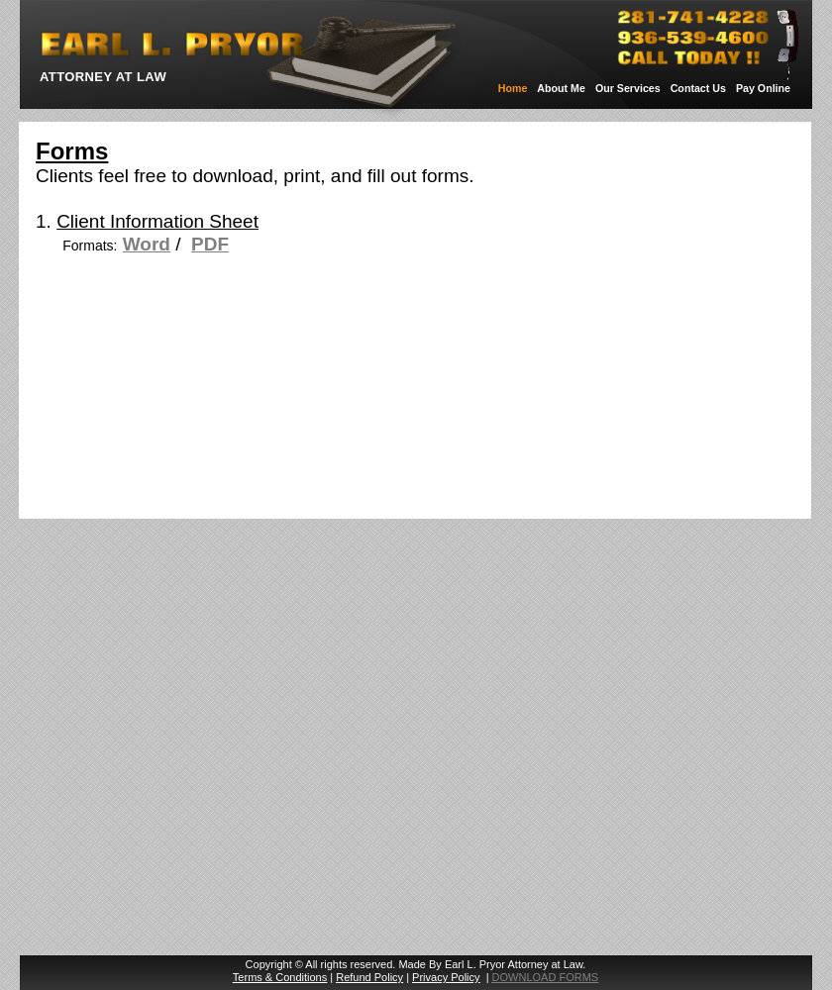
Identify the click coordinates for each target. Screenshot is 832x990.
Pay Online (763, 88)
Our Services (628, 88)
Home (513, 88)
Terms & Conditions (280, 977)
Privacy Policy (445, 977)
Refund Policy (369, 977)
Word (146, 244)
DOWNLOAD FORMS (545, 977)
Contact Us (698, 88)
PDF (210, 244)
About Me (561, 88)
